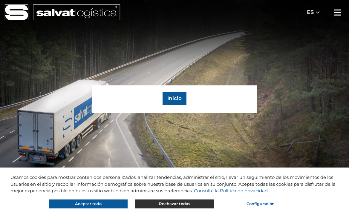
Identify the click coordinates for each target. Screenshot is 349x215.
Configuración (261, 203)
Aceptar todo (88, 203)
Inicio (174, 98)
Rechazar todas (174, 203)
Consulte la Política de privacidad (231, 191)
